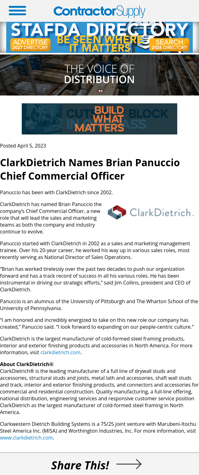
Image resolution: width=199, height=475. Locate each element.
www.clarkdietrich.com (26, 437)
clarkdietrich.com (60, 352)
